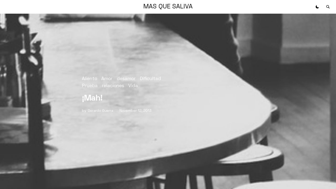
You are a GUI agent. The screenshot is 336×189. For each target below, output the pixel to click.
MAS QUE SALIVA (168, 7)
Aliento (89, 79)
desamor (126, 79)
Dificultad (150, 79)
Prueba (90, 86)
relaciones (113, 86)
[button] (317, 7)
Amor (107, 79)
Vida (133, 86)
